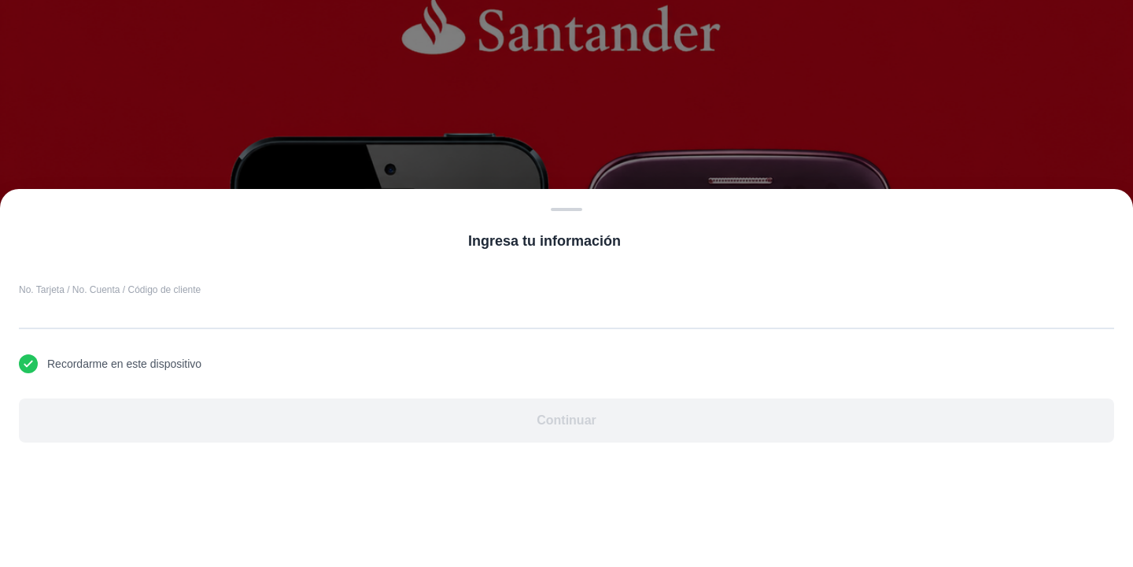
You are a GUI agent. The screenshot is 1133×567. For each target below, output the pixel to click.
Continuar (566, 420)
